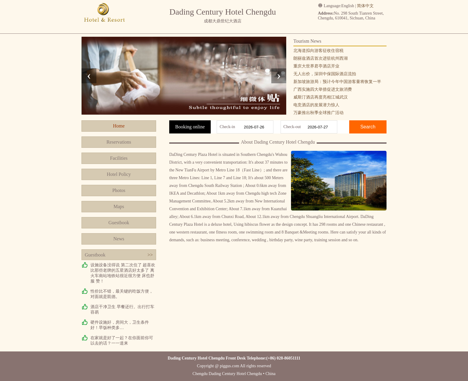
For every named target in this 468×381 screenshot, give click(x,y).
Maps (118, 206)
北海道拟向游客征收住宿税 (318, 50)
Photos (118, 190)
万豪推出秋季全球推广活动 (318, 112)
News (118, 238)
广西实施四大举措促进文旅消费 (322, 89)
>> (150, 254)
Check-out (292, 127)
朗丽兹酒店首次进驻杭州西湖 (320, 58)
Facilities (119, 158)
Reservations (119, 142)
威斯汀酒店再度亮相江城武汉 (320, 97)
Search (367, 126)
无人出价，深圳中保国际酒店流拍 (324, 74)
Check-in (227, 127)
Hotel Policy (119, 174)
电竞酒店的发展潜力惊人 (316, 105)
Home (118, 125)
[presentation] (88, 75)
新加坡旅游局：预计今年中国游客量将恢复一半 (337, 81)
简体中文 (365, 6)
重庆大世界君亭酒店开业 (316, 66)
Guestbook (118, 222)
